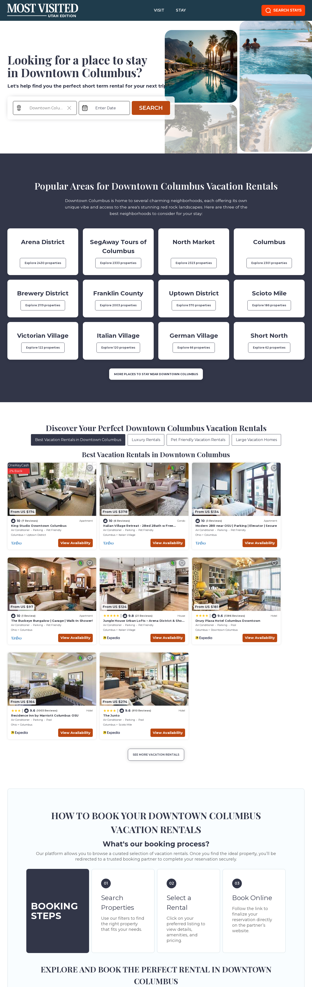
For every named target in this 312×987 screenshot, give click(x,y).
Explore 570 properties (194, 305)
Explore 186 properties (269, 305)
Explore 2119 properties (42, 305)
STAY (181, 10)
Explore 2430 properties (43, 263)
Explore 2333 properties (118, 263)
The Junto (244, 600)
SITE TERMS (18, 961)
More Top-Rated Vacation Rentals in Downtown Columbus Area (156, 883)
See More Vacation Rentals (156, 639)
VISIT (159, 10)
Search (151, 107)
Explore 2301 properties (269, 263)
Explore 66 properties (193, 347)
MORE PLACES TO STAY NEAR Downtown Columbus (156, 374)
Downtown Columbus (115, 609)
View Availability (58, 532)
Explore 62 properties (269, 347)
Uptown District (36, 524)
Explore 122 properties (43, 347)
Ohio (164, 524)
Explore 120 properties (118, 347)
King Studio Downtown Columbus (38, 515)
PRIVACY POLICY (52, 961)
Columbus (17, 524)
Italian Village (110, 524)
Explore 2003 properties (118, 305)
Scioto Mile (258, 609)
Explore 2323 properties (194, 263)
